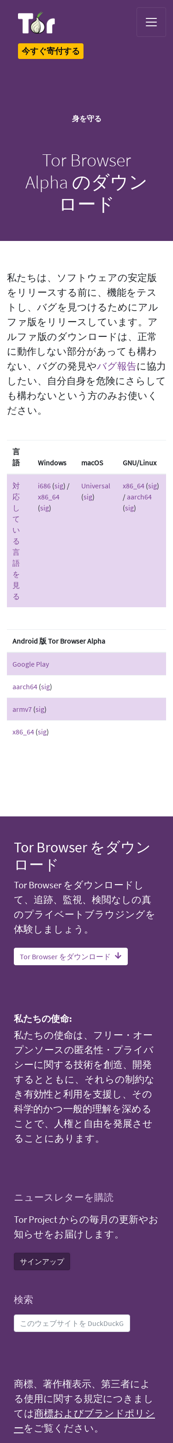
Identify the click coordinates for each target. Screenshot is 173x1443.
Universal (95, 485)
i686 (44, 485)
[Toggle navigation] (151, 22)
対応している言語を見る (16, 541)
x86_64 (49, 496)
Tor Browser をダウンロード (71, 956)
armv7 (22, 709)
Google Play (30, 664)
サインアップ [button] (42, 1261)
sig (58, 485)
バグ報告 (117, 366)
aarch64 (139, 496)
